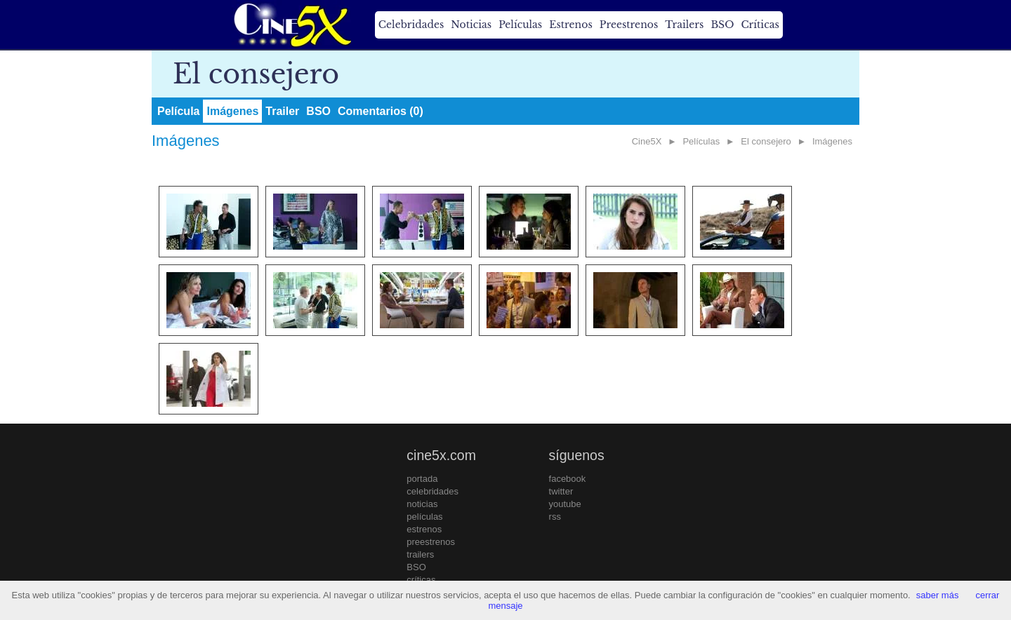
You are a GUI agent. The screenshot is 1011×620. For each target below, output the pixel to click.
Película (178, 111)
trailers (420, 554)
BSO (722, 24)
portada (422, 478)
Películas (520, 24)
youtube (565, 504)
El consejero (766, 141)
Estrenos (571, 24)
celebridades (432, 491)
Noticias (471, 24)
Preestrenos (629, 24)
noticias (422, 504)
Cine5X (647, 141)
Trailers (684, 24)
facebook (567, 478)
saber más (937, 595)
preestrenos (431, 542)
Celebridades (411, 24)
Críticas (760, 24)
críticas (421, 579)
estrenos (424, 529)
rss (555, 516)
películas (424, 516)
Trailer (282, 111)
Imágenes (232, 111)
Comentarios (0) (380, 111)
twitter (561, 491)
